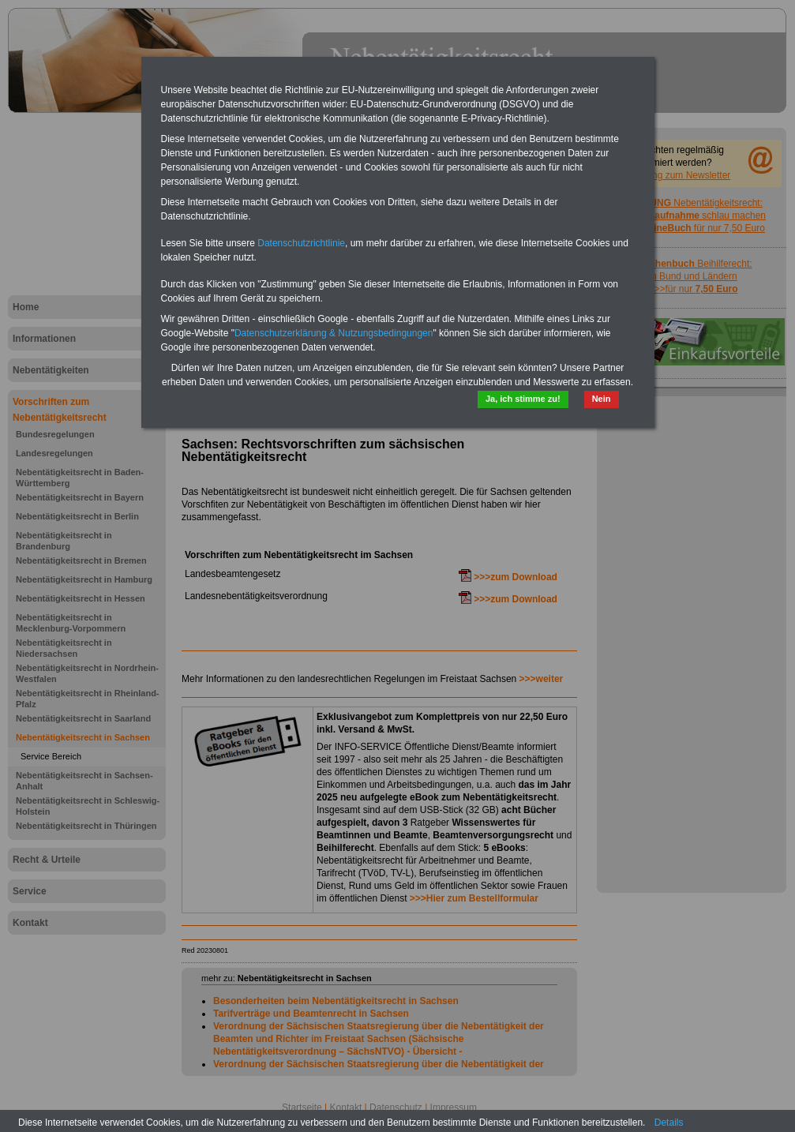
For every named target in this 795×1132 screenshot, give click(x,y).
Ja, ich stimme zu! (523, 398)
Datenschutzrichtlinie (301, 243)
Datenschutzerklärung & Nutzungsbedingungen (333, 333)
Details (669, 1122)
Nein (601, 398)
